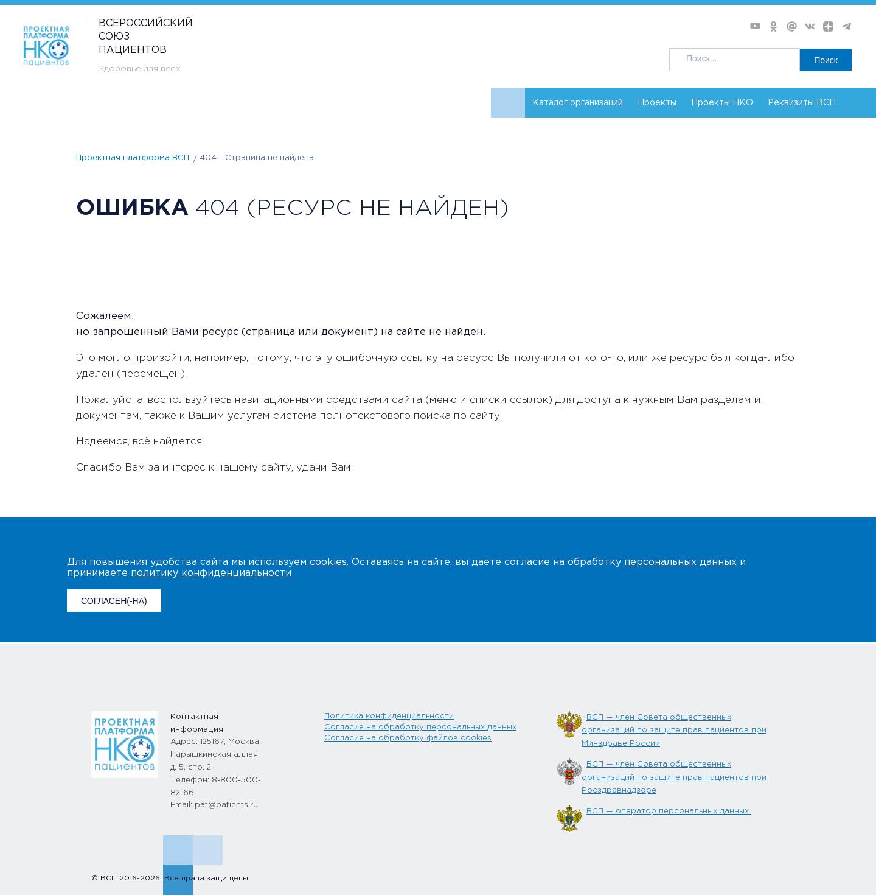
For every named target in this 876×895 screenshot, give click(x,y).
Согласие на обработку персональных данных (420, 727)
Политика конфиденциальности (389, 716)
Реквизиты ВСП (802, 103)
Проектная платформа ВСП (132, 158)
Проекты (657, 103)
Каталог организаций (577, 103)
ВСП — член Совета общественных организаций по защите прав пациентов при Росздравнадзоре (674, 777)
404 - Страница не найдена (257, 158)
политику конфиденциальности (211, 573)
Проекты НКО (722, 103)
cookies (328, 562)
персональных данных (680, 562)
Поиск (826, 60)
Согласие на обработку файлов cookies (408, 738)
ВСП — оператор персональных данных (668, 811)
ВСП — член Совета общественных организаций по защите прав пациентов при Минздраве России (674, 730)
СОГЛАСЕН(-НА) (114, 601)
